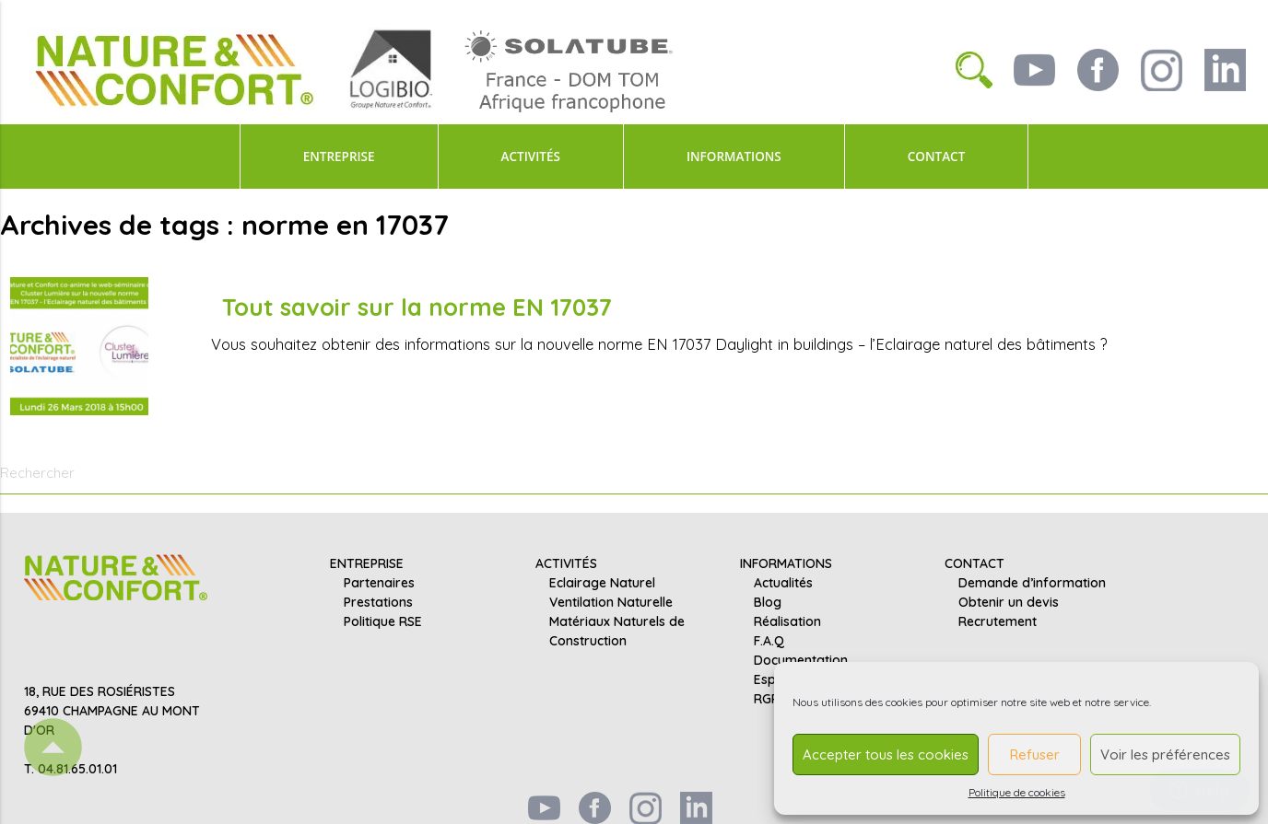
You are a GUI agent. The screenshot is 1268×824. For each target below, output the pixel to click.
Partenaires (379, 582)
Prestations (378, 602)
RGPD (771, 699)
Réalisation (787, 621)
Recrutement (997, 621)
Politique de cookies (1017, 792)
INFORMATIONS (734, 156)
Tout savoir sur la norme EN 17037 (417, 306)
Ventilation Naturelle (611, 602)
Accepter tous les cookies (886, 754)
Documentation (801, 660)
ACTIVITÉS (530, 156)
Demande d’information (1032, 582)
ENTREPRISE (339, 156)
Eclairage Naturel (602, 582)
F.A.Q (769, 641)
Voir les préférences (1165, 754)
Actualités (783, 582)
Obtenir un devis (1008, 602)
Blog (767, 602)
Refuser (1035, 754)
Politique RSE (383, 621)
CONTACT (937, 156)
